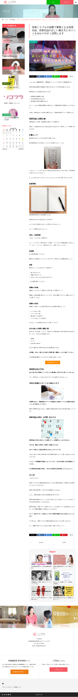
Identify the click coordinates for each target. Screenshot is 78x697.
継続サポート (6, 83)
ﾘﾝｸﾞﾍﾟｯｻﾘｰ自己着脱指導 (8, 67)
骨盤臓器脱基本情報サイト (19, 672)
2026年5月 (21, 149)
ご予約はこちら (58, 669)
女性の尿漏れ (33, 41)
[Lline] (56, 76)
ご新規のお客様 (6, 114)
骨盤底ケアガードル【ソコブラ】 (10, 99)
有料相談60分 (6, 52)
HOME (3, 683)
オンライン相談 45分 (7, 36)
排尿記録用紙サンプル (53, 362)
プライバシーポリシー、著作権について (11, 687)
